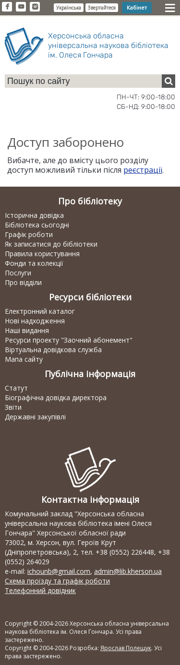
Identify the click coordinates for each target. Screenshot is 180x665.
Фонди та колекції (34, 263)
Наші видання (27, 330)
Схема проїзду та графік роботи (57, 580)
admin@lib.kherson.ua (128, 571)
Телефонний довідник (40, 590)
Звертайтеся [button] (102, 7)
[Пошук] (168, 81)
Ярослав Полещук (125, 648)
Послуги (18, 272)
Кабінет (137, 7)
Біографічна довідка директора (56, 397)
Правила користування (42, 253)
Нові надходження (35, 320)
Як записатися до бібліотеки (51, 244)
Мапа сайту (24, 359)
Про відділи (23, 282)
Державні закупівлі (35, 416)
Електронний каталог (40, 311)
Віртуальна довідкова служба (53, 349)
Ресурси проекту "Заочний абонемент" (68, 339)
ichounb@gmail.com (58, 571)
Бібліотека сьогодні (37, 224)
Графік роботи (29, 234)
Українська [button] (68, 7)
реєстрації (142, 170)
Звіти (13, 407)
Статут (16, 387)
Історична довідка (34, 215)
